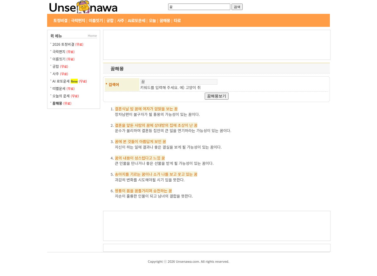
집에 (173, 125)
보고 (173, 174)
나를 (164, 174)
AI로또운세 (136, 20)
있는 (189, 174)
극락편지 (78, 20)
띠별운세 (58, 88)
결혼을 (120, 125)
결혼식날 (122, 108)
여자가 (148, 108)
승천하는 (160, 190)
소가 (157, 174)
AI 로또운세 (61, 80)
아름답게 (146, 141)
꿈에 (138, 108)
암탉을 (159, 108)
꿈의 (118, 158)
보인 (157, 141)
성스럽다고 (143, 158)
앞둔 (130, 125)
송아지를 (122, 174)
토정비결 (60, 20)
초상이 (183, 125)
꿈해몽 (165, 20)
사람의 (140, 125)
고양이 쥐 (193, 87)
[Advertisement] (73, 134)
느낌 (157, 158)
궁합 (109, 20)
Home (92, 35)
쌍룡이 (120, 190)
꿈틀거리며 (143, 190)
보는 (169, 108)
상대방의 (161, 125)
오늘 (152, 20)
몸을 (130, 190)
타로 (177, 20)
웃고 (181, 174)
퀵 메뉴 (56, 36)
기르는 (135, 174)
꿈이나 (147, 174)
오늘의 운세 (61, 95)
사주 (120, 20)
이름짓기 (96, 20)
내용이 (128, 158)
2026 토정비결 (63, 44)
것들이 (133, 141)
